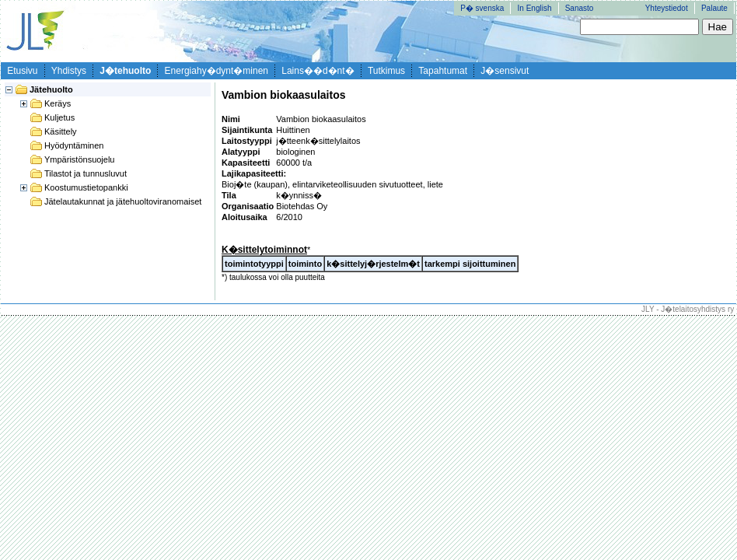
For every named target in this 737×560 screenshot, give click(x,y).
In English (535, 8)
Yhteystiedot (666, 8)
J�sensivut (504, 70)
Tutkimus (386, 70)
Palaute (714, 8)
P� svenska (482, 8)
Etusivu (22, 70)
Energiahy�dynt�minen (216, 70)
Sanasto (579, 8)
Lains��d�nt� (317, 70)
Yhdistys (68, 70)
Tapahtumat (442, 70)
